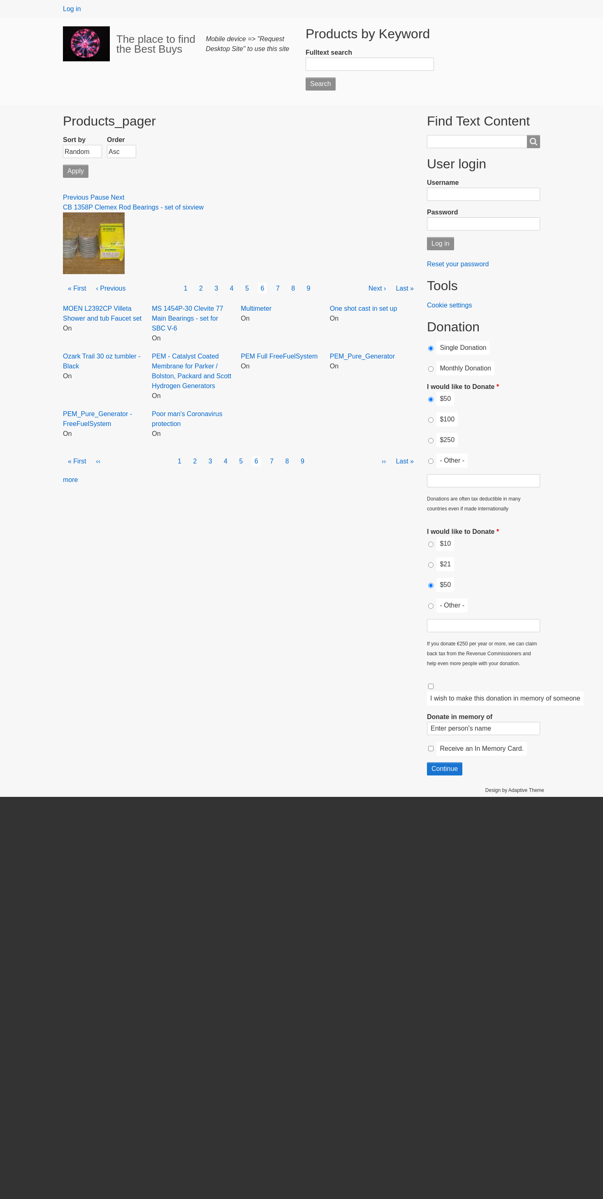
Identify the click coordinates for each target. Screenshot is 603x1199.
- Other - (452, 460)
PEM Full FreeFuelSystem (279, 356)
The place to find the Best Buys (155, 44)
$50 (445, 398)
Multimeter (256, 308)
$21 (445, 564)
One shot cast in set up (363, 308)
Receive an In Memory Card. (482, 748)
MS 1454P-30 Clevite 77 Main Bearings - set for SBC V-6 (187, 318)
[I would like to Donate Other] (483, 480)
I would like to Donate (460, 386)
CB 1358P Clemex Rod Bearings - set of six (126, 207)
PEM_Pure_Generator (362, 356)
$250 (447, 439)
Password (442, 212)
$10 (445, 543)
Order (116, 139)
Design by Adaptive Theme (514, 790)
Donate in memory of (459, 716)
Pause (99, 197)
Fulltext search (329, 52)
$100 (447, 419)
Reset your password (458, 264)
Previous (75, 197)
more (70, 479)
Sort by (74, 139)
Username (443, 182)
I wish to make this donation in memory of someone (505, 698)
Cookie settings (449, 305)
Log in (72, 8)
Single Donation (463, 347)
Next (118, 197)
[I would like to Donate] (431, 399)
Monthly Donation (465, 368)
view (197, 207)
